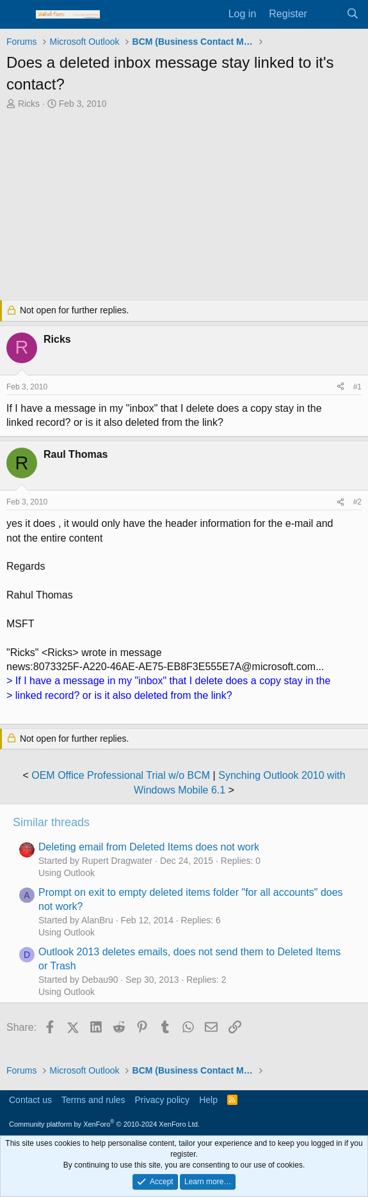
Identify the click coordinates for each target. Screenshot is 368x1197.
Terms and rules (93, 1100)
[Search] (352, 14)
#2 (357, 501)
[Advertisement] (184, 206)
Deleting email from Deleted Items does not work (148, 846)
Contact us (30, 1100)
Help (208, 1100)
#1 (357, 386)
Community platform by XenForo (104, 1124)
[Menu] (18, 14)
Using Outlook (66, 873)
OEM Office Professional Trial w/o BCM (120, 775)
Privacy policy (162, 1100)
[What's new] (327, 14)
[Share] (340, 387)
